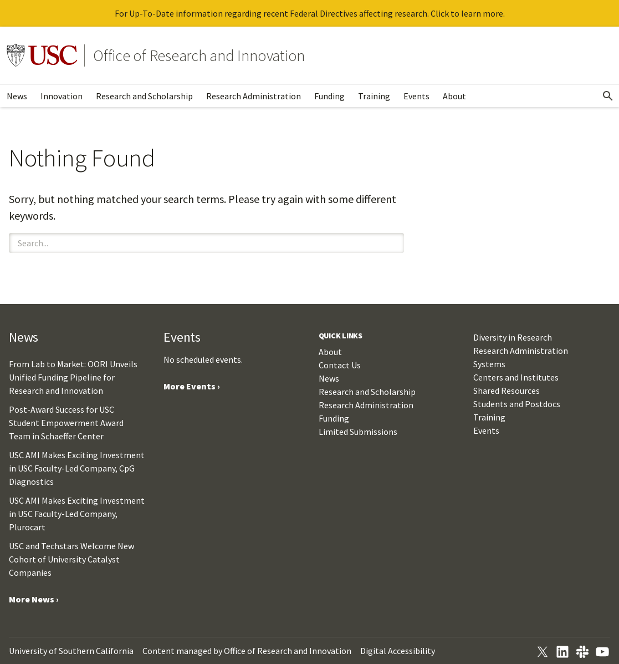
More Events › (191, 386)
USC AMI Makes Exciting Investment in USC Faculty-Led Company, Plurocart (77, 514)
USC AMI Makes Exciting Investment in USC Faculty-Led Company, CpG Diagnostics (77, 468)
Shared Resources (506, 390)
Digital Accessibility (397, 650)
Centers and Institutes (516, 377)
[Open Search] (608, 96)
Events (416, 96)
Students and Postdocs (516, 403)
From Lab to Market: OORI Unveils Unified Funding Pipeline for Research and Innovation (73, 377)
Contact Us (340, 365)
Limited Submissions (358, 431)
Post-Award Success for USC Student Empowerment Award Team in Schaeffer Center (66, 423)
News (17, 96)
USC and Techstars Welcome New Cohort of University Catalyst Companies (71, 559)
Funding (329, 96)
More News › (34, 599)
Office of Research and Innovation (199, 55)
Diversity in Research (512, 337)
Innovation (61, 96)
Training (374, 96)
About (454, 96)
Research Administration (253, 96)
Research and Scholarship (144, 96)
